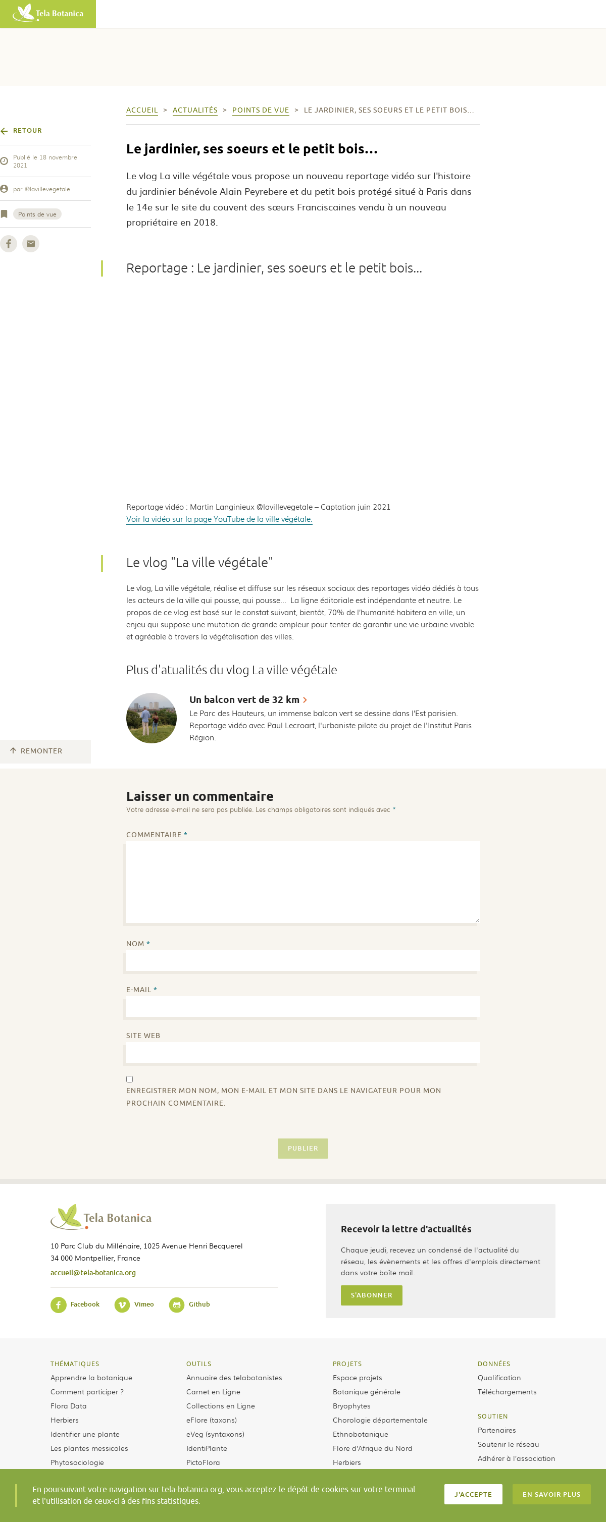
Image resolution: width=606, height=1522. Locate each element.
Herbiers (64, 1420)
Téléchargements (507, 1391)
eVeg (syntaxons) (215, 1434)
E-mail (142, 990)
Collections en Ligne (220, 1405)
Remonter (36, 751)
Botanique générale (366, 1391)
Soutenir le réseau (508, 1444)
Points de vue (37, 214)
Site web (143, 1035)
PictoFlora (203, 1462)
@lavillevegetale (47, 188)
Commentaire (157, 835)
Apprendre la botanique (91, 1377)
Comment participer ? (87, 1391)
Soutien (493, 1416)
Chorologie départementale (380, 1420)
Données (494, 1363)
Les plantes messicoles (89, 1448)
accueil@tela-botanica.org (93, 1272)
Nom (138, 944)
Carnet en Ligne (213, 1391)
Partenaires (497, 1430)
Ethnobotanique (360, 1434)
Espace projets (357, 1377)
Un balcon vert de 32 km (244, 699)
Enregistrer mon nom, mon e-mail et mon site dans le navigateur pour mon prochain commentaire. (283, 1097)
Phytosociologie (77, 1462)
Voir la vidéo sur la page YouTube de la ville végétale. (219, 518)
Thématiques (74, 1363)
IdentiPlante (206, 1448)
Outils (199, 1363)
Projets (347, 1363)
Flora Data (68, 1405)
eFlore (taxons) (211, 1420)
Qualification (499, 1377)
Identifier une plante (85, 1434)
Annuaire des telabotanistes (234, 1377)
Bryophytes (352, 1405)
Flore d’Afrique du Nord (373, 1448)
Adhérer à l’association (517, 1458)
